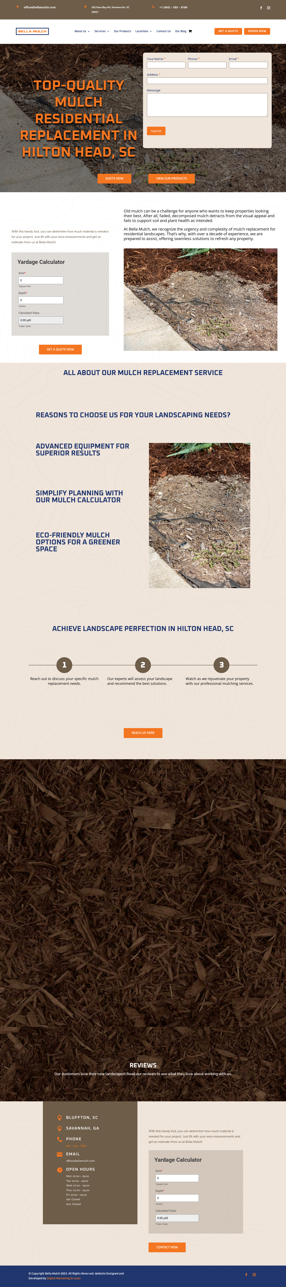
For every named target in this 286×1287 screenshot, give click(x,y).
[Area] (40, 280)
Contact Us (164, 31)
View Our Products (171, 178)
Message (153, 90)
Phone (194, 59)
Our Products (122, 31)
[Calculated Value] (40, 320)
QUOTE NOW (114, 178)
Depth (22, 293)
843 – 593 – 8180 (76, 1145)
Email (234, 59)
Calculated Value (28, 313)
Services (100, 31)
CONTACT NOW (167, 1247)
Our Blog (180, 31)
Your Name (156, 59)
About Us (80, 31)
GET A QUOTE (228, 31)
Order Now (257, 31)
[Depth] (40, 300)
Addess (153, 74)
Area (21, 273)
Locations (141, 31)
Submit (156, 131)
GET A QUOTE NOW (60, 349)
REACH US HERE (143, 732)
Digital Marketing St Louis (64, 1278)
